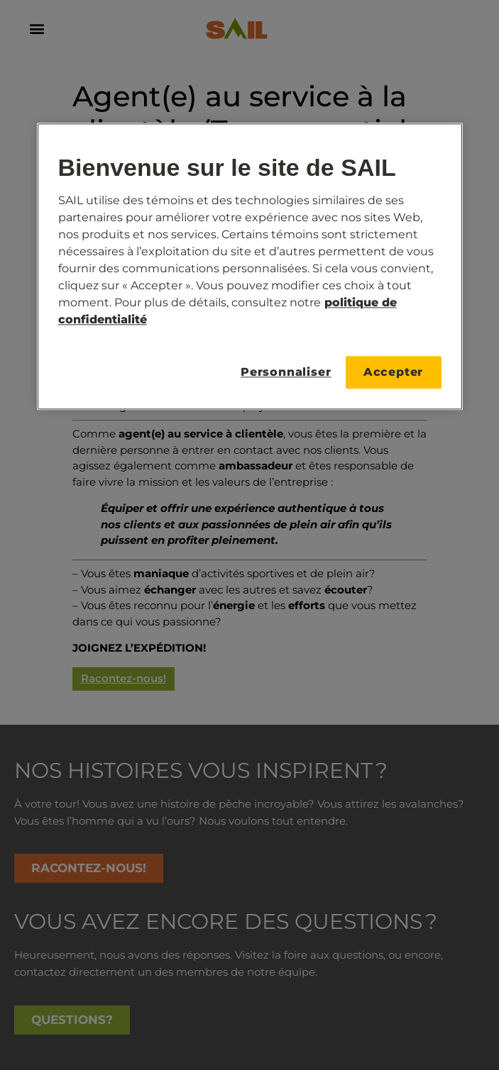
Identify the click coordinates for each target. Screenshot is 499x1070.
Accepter (393, 372)
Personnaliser (286, 372)
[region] (250, 267)
